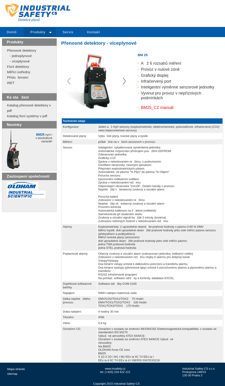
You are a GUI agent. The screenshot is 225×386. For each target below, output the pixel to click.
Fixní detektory (18, 66)
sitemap (12, 373)
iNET (10, 83)
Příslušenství (17, 77)
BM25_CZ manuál (157, 107)
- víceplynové (18, 61)
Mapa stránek (16, 369)
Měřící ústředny (18, 72)
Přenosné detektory (21, 50)
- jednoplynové (19, 56)
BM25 (40, 134)
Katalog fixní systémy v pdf (27, 116)
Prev (124, 81)
